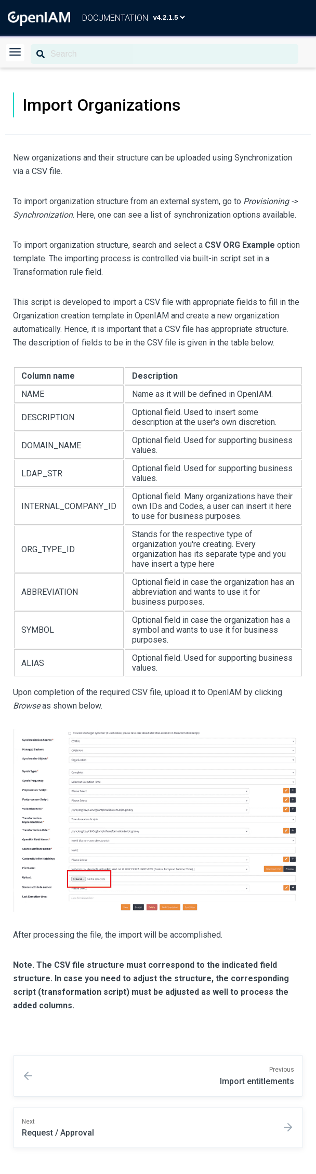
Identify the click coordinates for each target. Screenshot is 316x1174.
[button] (15, 52)
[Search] (164, 54)
